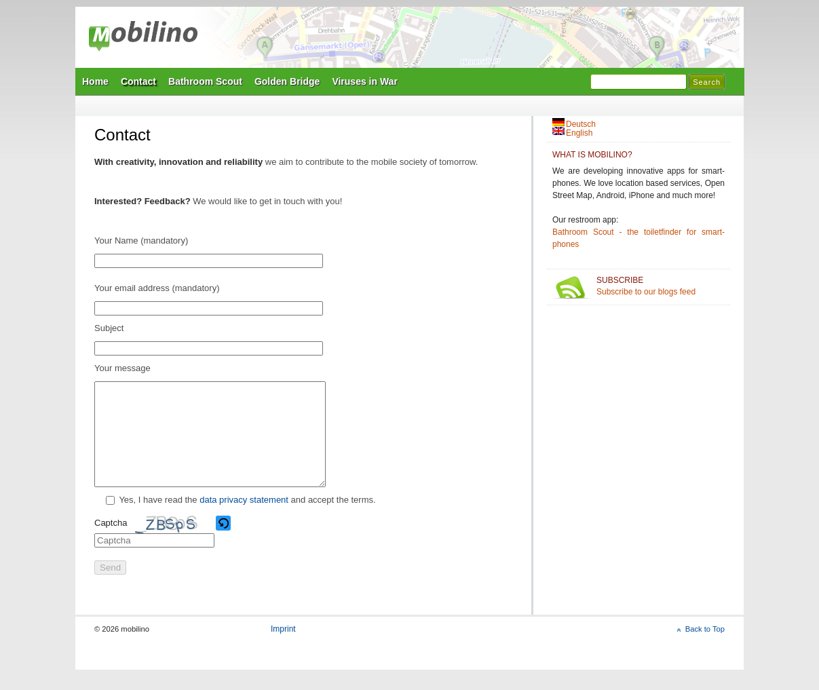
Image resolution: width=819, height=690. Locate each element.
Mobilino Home (502, 41)
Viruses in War (364, 81)
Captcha (110, 543)
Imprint (283, 649)
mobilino (143, 37)
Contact (138, 81)
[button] (224, 543)
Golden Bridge (287, 81)
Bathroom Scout (205, 81)
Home (95, 81)
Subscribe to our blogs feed (660, 285)
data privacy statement (243, 520)
